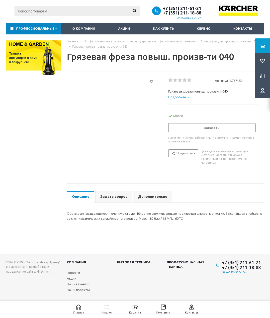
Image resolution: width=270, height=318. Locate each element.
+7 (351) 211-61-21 (182, 8)
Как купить (163, 28)
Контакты (242, 28)
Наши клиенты (78, 284)
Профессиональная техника (185, 264)
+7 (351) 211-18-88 (182, 12)
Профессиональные (35, 28)
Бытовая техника (133, 262)
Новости (73, 272)
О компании (83, 28)
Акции (124, 28)
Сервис (203, 28)
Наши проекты (78, 290)
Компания (76, 262)
